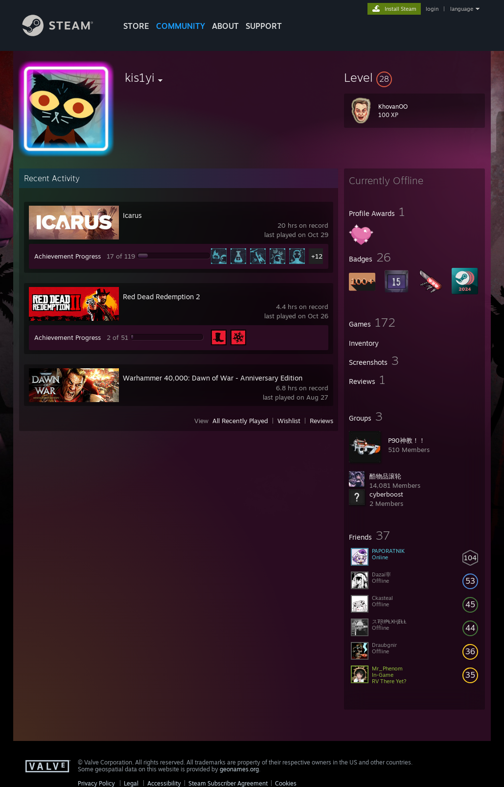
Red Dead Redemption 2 (161, 296)
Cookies (286, 783)
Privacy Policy (96, 783)
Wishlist (288, 421)
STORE (136, 26)
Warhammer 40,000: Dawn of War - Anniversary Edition (212, 378)
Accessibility (164, 783)
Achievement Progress (67, 256)
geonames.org (239, 769)
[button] (414, 77)
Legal (131, 783)
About (225, 26)
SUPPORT (264, 26)
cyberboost (386, 494)
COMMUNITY (180, 26)
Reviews (321, 421)
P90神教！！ (406, 440)
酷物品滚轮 (385, 476)
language (461, 8)
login (432, 8)
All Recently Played (240, 421)
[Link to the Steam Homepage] (65, 33)
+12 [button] (316, 256)
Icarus (132, 215)
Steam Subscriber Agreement (228, 783)
